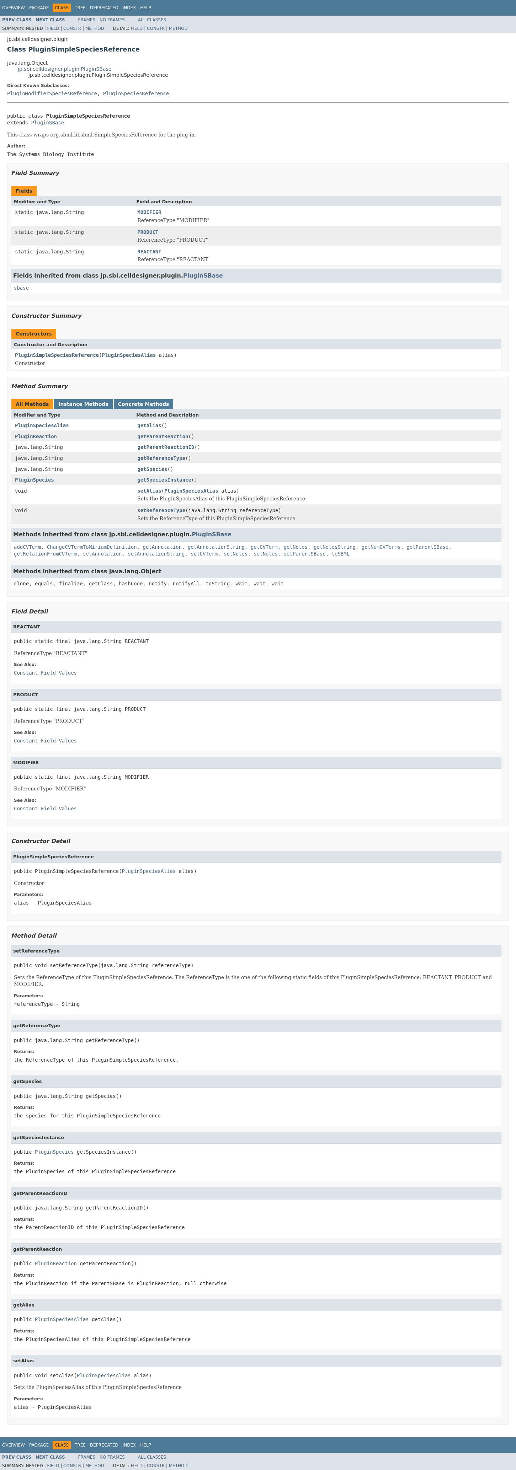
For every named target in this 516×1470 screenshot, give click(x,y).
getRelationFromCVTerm (45, 554)
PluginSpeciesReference (136, 93)
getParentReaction (162, 436)
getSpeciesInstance (164, 480)
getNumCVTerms (381, 547)
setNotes (236, 554)
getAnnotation (162, 547)
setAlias (149, 491)
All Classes (152, 19)
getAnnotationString (216, 547)
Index (129, 7)
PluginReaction (36, 436)
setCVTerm (204, 554)
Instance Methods (83, 404)
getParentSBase (427, 547)
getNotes (296, 547)
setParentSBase (305, 554)
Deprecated (104, 7)
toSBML (341, 554)
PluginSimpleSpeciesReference (57, 355)
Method (94, 28)
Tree (80, 7)
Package (39, 7)
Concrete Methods (143, 404)
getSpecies (152, 469)
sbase (21, 288)
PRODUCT (147, 232)
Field (53, 28)
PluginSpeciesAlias (129, 355)
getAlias (149, 425)
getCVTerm (264, 547)
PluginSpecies (34, 480)
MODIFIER (149, 212)
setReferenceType (161, 510)
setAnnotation (102, 554)
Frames (87, 19)
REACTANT (149, 251)
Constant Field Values (45, 673)
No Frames (112, 19)
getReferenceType (161, 458)
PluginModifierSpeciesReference (52, 93)
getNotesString (335, 547)
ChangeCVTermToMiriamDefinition (92, 547)
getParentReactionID (165, 447)
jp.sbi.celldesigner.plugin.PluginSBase (64, 69)
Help (145, 7)
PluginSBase (47, 122)
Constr (72, 28)
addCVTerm (27, 547)
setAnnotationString (156, 554)
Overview (13, 7)
